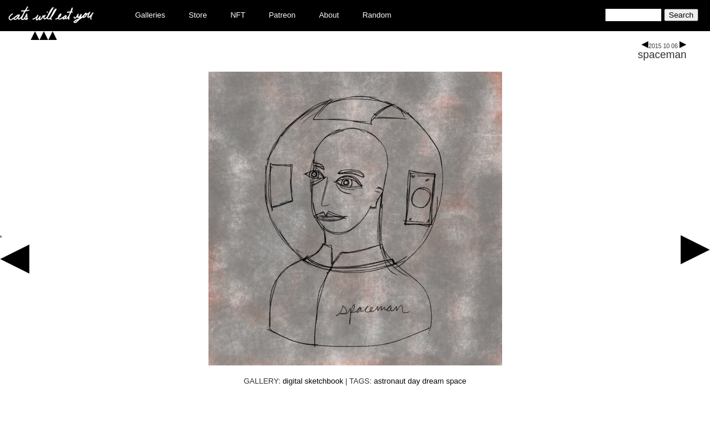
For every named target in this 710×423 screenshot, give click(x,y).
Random (376, 15)
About (329, 15)
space (456, 381)
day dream (425, 381)
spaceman (662, 55)
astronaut (390, 381)
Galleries (150, 15)
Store (198, 15)
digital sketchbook (312, 381)
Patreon (282, 15)
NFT (237, 15)
